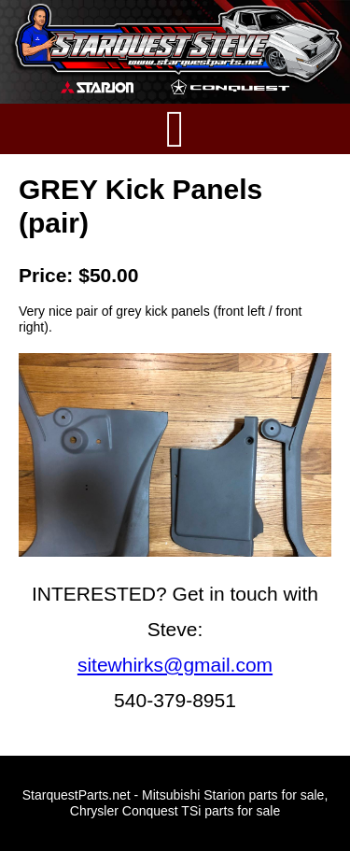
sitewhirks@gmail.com (175, 664)
